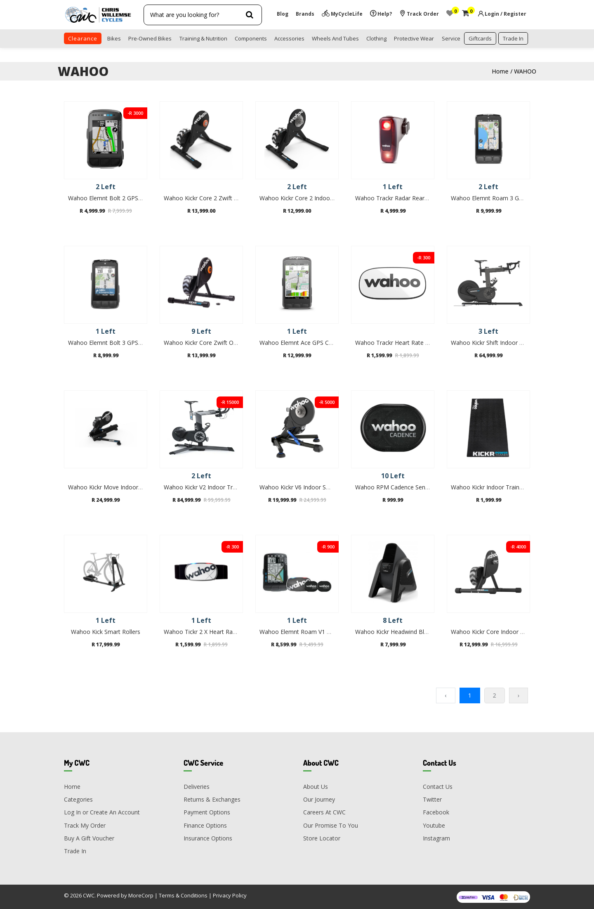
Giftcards (480, 38)
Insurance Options (208, 838)
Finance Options (205, 825)
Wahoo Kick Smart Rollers (105, 632)
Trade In (75, 851)
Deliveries (197, 786)
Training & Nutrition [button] (203, 38)
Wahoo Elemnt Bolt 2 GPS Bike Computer (124, 198)
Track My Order (85, 825)
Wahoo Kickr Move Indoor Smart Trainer (122, 487)
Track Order (419, 13)
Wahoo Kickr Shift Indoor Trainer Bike (501, 343)
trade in (513, 38)
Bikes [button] (114, 38)
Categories (78, 799)
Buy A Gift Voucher (89, 838)
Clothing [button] (376, 38)
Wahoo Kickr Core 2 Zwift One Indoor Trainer (224, 198)
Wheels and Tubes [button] (335, 38)
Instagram (436, 838)
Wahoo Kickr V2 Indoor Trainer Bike (211, 487)
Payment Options (207, 812)
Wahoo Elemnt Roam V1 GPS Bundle (308, 632)
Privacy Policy (230, 895)
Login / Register (505, 13)
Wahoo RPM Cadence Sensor (394, 487)
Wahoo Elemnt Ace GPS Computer (305, 343)
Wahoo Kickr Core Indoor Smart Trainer (504, 632)
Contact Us (438, 786)
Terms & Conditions (183, 895)
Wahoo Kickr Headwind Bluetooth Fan (406, 632)
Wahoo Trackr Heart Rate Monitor (401, 343)
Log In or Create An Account (102, 812)
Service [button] (451, 38)
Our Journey (319, 799)
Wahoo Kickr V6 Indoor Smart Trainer (309, 487)
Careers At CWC (324, 812)
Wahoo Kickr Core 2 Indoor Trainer (306, 198)
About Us (315, 786)
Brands (305, 13)
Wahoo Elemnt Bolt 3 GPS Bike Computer (124, 343)
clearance (82, 38)
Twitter (432, 799)
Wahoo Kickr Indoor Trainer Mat (494, 487)
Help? (381, 13)
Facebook (436, 812)
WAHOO (525, 71)
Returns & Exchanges (212, 799)
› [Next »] (518, 695)
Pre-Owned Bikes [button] (150, 38)
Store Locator (321, 838)
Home (500, 71)
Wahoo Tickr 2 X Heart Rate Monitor (212, 632)
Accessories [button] (289, 38)
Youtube (434, 825)
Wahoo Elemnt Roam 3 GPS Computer (502, 198)
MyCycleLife (342, 13)
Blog (282, 13)
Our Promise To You (330, 825)
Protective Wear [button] (414, 38)
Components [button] (251, 38)
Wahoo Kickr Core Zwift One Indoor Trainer (222, 343)
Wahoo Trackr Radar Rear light (396, 198)
